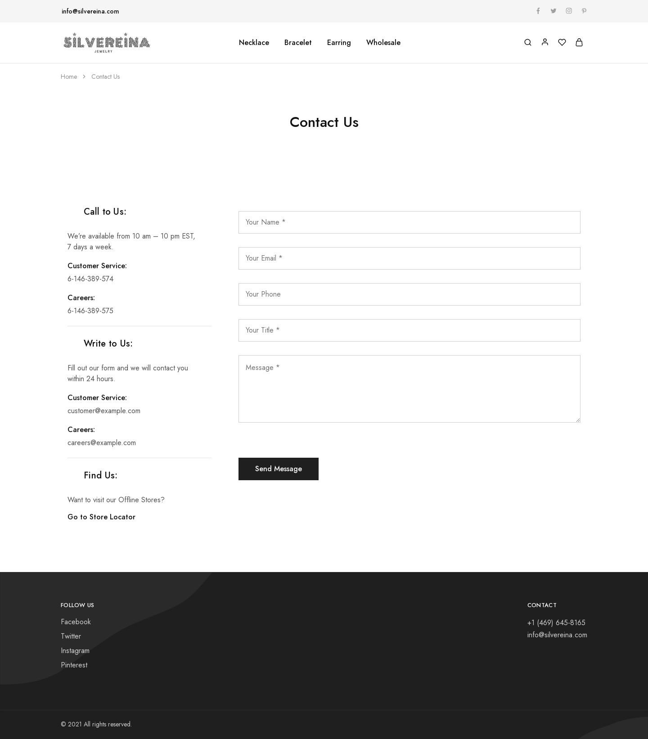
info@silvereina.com (90, 11)
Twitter (71, 636)
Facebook (76, 622)
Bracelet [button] (298, 43)
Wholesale (383, 43)
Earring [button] (339, 43)
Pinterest (74, 665)
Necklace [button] (254, 43)
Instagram (75, 650)
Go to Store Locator (108, 517)
